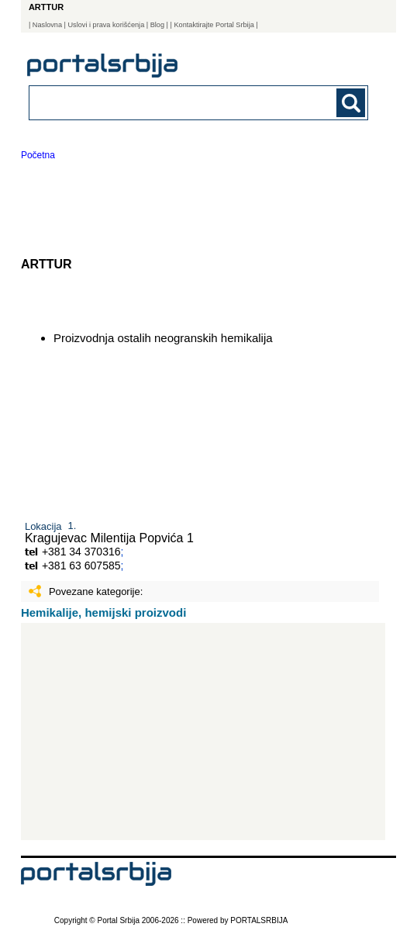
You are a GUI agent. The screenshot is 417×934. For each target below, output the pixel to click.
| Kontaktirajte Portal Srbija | (214, 25)
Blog (157, 25)
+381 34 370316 (81, 551)
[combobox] (166, 102)
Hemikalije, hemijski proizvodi (103, 612)
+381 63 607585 (81, 565)
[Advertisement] (203, 731)
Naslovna (47, 25)
